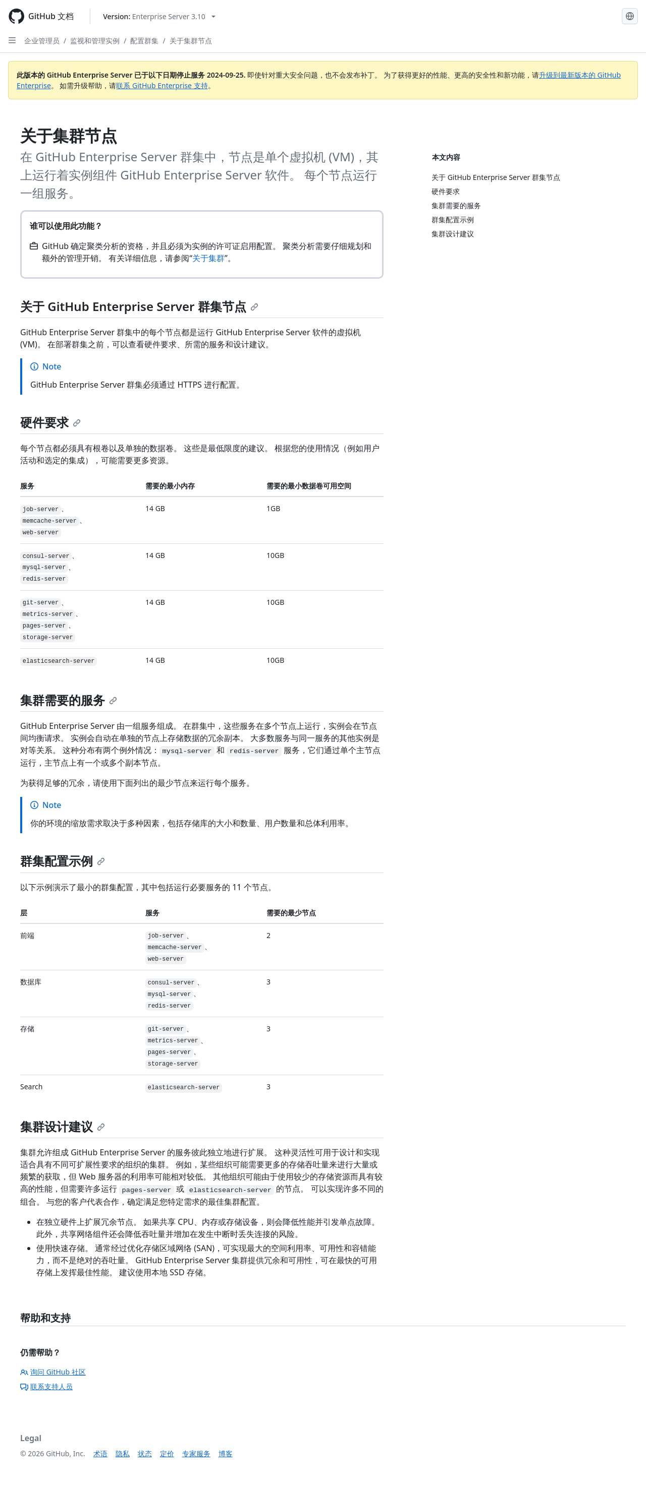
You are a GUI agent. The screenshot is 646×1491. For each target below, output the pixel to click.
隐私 (123, 1453)
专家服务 (196, 1453)
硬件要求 (50, 422)
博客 (226, 1453)
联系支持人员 (46, 1386)
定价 (167, 1453)
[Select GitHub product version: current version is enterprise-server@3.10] (159, 16)
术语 (100, 1453)
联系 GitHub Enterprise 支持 (161, 85)
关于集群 (208, 258)
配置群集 (144, 40)
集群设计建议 (62, 1126)
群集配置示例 (62, 860)
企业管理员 (42, 40)
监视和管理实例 (95, 40)
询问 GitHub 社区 (53, 1372)
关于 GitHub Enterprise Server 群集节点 (139, 306)
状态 (145, 1453)
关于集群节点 (191, 40)
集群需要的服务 (68, 700)
